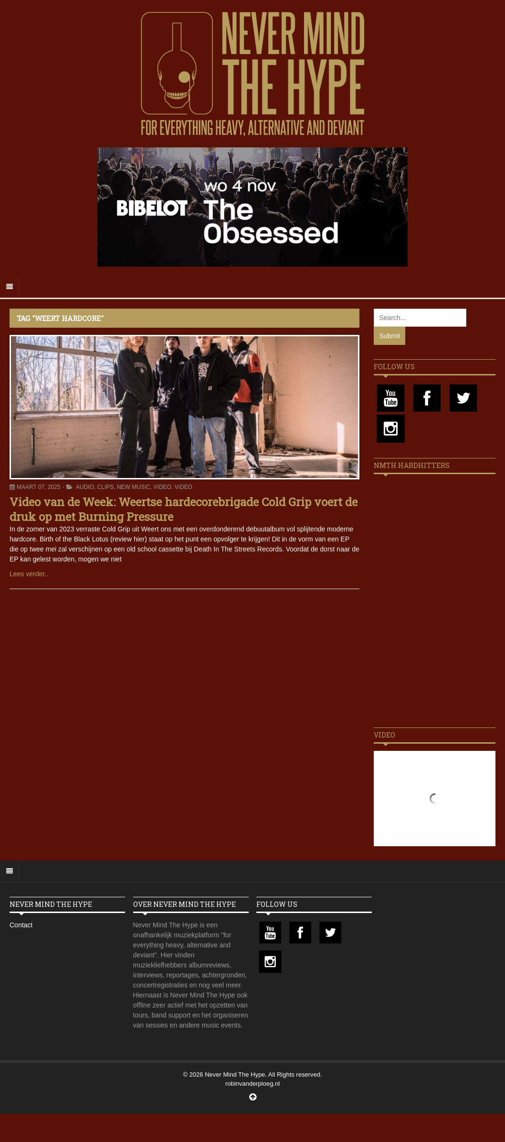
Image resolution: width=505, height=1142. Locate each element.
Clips (105, 487)
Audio (85, 487)
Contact (21, 925)
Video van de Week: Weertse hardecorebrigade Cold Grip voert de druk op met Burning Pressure (184, 509)
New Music (133, 487)
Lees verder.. (29, 574)
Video (162, 487)
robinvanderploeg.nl (252, 1083)
